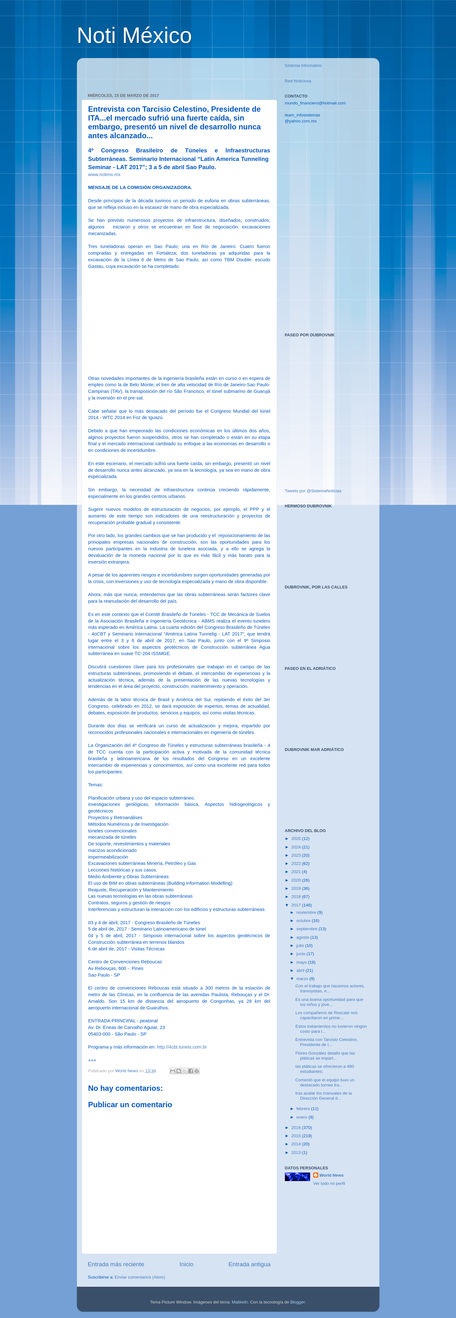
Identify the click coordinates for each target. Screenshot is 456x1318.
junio (302, 953)
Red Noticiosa (298, 81)
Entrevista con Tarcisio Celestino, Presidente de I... (326, 1042)
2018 (296, 896)
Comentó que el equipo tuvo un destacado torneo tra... (325, 1082)
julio (301, 945)
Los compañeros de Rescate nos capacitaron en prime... (326, 1015)
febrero (304, 1108)
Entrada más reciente (116, 1264)
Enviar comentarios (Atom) (140, 1277)
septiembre (308, 928)
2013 (296, 1152)
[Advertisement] (161, 72)
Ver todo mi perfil (329, 1183)
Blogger (297, 1302)
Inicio (186, 1264)
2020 (296, 880)
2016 (296, 1127)
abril (301, 970)
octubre (304, 920)
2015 (296, 1135)
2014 (296, 1144)
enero (303, 1117)
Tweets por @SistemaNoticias (313, 490)
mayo (302, 962)
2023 (296, 855)
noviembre (307, 912)
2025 (296, 838)
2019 (296, 888)
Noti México (134, 35)
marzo (303, 978)
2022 (296, 863)
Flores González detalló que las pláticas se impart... (325, 1056)
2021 (296, 871)
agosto (303, 937)
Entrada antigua (249, 1264)
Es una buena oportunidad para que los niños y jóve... (329, 1002)
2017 (296, 905)
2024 (296, 847)
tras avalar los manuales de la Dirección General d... (323, 1096)
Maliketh (240, 1302)
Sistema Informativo (303, 65)
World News (332, 1175)
